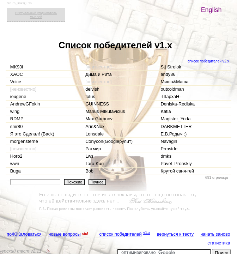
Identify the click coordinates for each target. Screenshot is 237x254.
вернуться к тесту (175, 234)
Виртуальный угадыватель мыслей (36, 15)
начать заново (215, 234)
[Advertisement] (118, 201)
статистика (218, 243)
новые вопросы (64, 234)
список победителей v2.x (208, 61)
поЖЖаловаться (24, 234)
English (211, 9)
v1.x (146, 232)
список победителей (120, 234)
